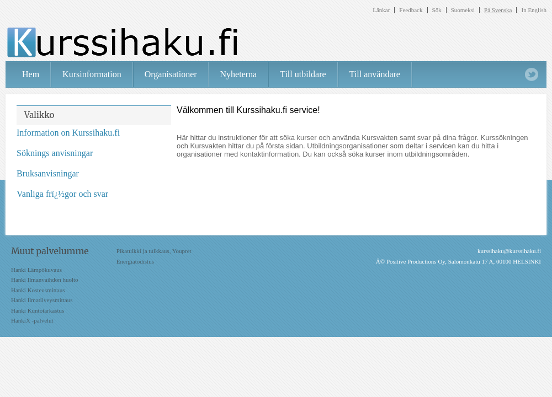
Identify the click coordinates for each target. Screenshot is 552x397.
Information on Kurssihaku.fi (68, 132)
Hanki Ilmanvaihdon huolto (44, 279)
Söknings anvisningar (55, 153)
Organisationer (171, 74)
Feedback (410, 10)
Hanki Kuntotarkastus (37, 310)
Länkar (381, 10)
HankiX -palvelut (32, 320)
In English (533, 10)
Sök (437, 10)
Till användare (374, 74)
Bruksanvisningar (48, 173)
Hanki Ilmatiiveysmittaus (42, 300)
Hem (30, 74)
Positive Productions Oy (415, 261)
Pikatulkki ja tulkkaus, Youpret (154, 251)
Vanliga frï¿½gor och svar (62, 193)
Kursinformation (91, 74)
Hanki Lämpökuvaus (36, 269)
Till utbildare (303, 74)
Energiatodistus (135, 261)
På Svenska (498, 10)
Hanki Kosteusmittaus (38, 290)
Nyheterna (238, 74)
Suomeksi (463, 10)
